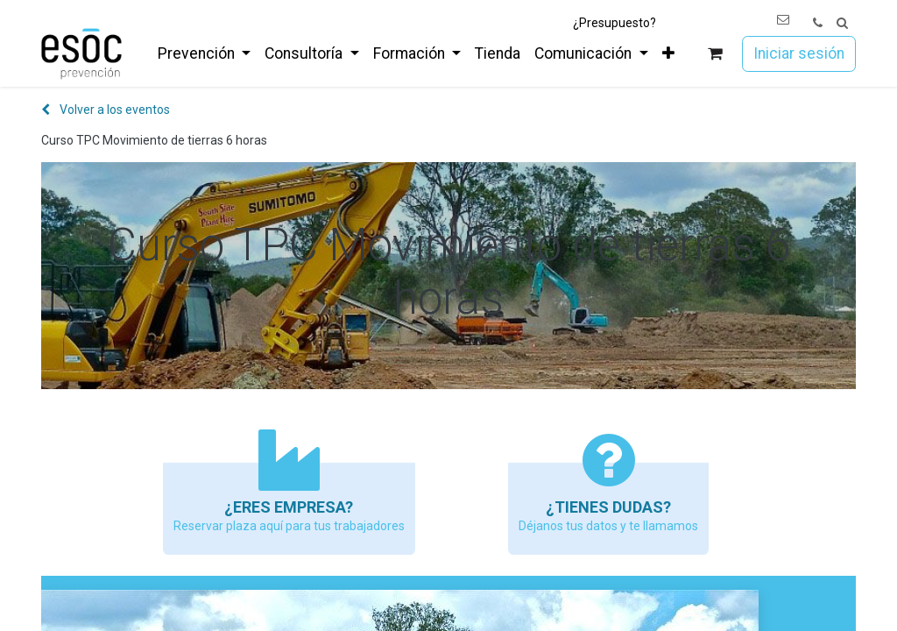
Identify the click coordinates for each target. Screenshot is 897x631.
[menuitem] (204, 53)
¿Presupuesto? (614, 23)
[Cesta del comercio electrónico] (715, 54)
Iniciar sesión (798, 53)
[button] (842, 23)
